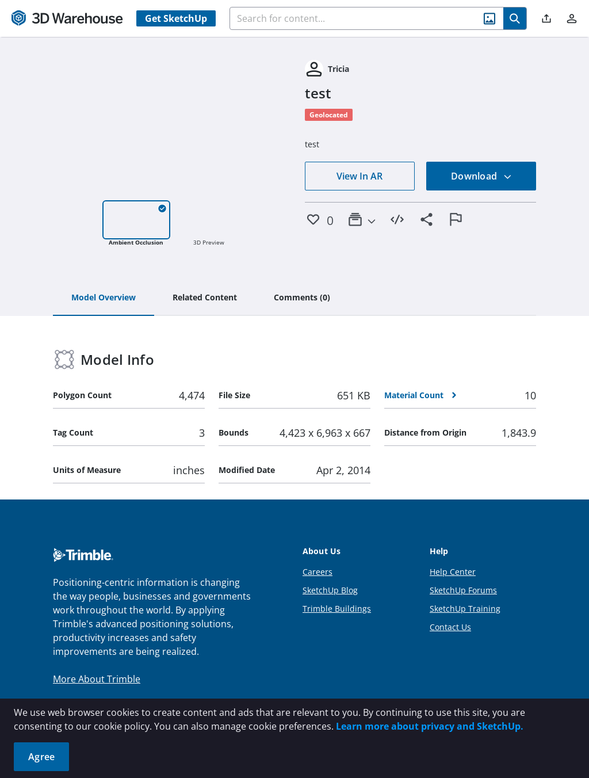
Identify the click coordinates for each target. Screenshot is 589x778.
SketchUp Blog (330, 590)
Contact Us (450, 626)
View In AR (359, 176)
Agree (41, 756)
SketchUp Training (465, 608)
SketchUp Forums (463, 590)
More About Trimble (96, 679)
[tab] (103, 298)
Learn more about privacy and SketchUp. (429, 726)
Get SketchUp (176, 18)
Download (481, 176)
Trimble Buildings (337, 608)
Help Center (453, 571)
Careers (317, 571)
